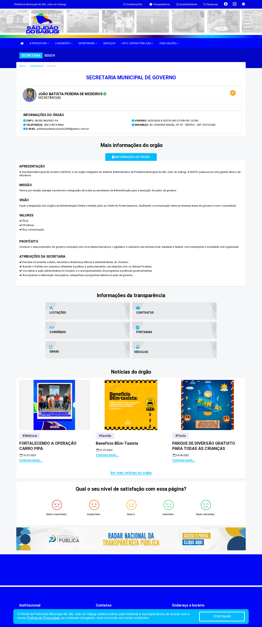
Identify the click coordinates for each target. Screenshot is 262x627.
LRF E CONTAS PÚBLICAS (138, 43)
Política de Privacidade (43, 618)
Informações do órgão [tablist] (131, 157)
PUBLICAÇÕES (169, 43)
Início (22, 65)
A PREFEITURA (39, 43)
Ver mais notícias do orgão (131, 453)
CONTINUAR (222, 616)
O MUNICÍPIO (63, 43)
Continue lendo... (30, 440)
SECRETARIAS (87, 43)
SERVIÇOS (109, 43)
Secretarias (36, 65)
